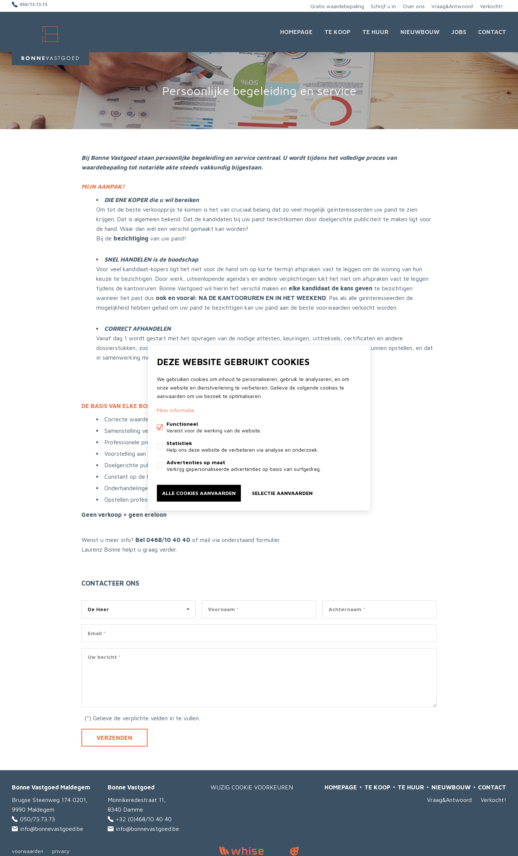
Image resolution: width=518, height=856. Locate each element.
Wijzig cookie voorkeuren (252, 786)
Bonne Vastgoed (131, 786)
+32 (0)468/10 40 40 (144, 818)
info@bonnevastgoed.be (51, 827)
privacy (61, 850)
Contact (492, 31)
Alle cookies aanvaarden (199, 492)
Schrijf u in (378, 6)
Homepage (296, 31)
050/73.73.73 (37, 6)
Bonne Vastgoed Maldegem (51, 786)
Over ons (410, 6)
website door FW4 (294, 850)
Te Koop (337, 31)
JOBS (458, 31)
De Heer (98, 607)
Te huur (375, 31)
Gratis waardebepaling (330, 6)
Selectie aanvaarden (282, 492)
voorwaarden (27, 850)
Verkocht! (491, 6)
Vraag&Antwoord (450, 6)
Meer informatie (175, 410)
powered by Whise (250, 849)
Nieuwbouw (420, 31)
